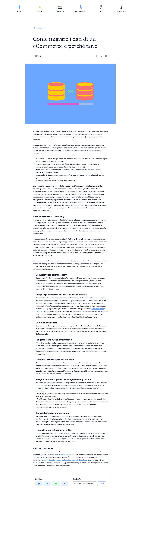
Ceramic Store (98, 309)
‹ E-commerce (38, 28)
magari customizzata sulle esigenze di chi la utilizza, (65, 460)
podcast (64, 455)
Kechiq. (39, 312)
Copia (102, 483)
